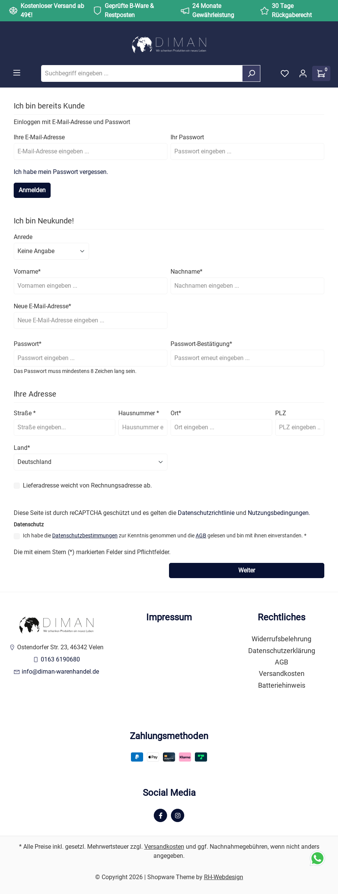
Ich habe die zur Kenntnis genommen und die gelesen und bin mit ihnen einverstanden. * (164, 535)
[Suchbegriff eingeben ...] (141, 73)
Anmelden (32, 190)
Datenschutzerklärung (281, 651)
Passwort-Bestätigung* (201, 343)
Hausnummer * (138, 413)
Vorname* (27, 271)
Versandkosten (282, 673)
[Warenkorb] (321, 73)
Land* (22, 447)
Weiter (246, 570)
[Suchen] (251, 73)
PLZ (280, 413)
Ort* (176, 413)
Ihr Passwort (187, 137)
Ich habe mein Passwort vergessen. (61, 171)
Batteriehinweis (281, 685)
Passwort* (27, 343)
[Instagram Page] (177, 815)
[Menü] (17, 72)
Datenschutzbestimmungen (85, 535)
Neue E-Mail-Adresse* (42, 306)
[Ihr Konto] (303, 73)
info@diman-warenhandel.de (60, 671)
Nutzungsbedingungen (278, 512)
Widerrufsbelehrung (281, 639)
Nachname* (186, 271)
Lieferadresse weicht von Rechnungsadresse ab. (87, 485)
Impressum (169, 617)
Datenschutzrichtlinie (206, 512)
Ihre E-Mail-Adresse (39, 137)
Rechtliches (281, 617)
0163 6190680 (60, 659)
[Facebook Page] (160, 815)
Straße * (25, 413)
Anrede (23, 237)
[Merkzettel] (285, 73)
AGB (201, 535)
